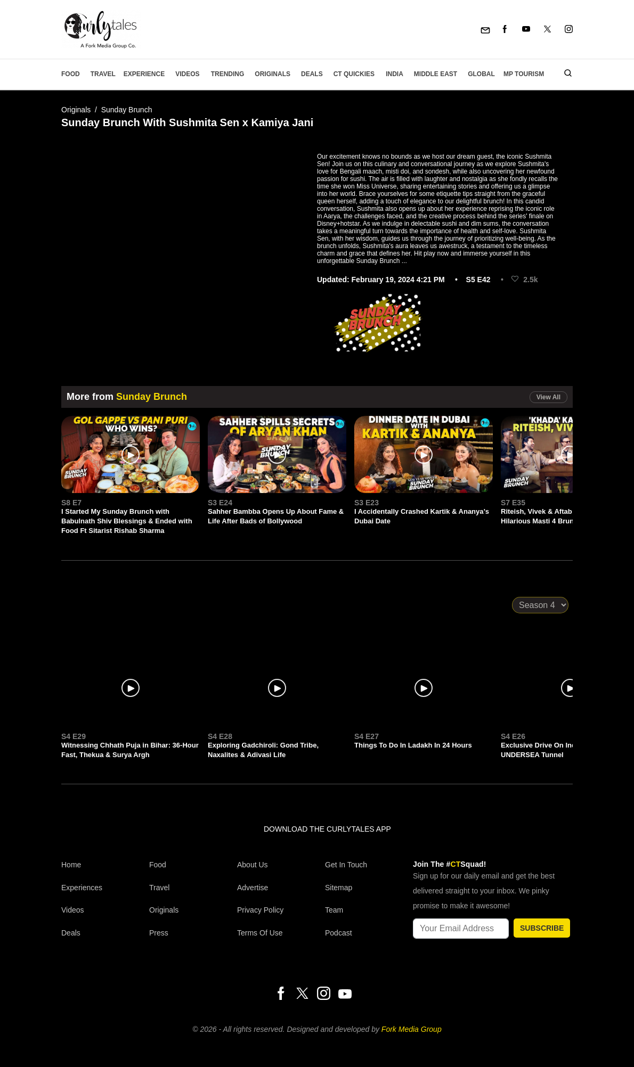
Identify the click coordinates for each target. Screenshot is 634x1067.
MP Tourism (523, 74)
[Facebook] (505, 29)
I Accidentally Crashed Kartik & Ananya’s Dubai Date (421, 516)
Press (158, 933)
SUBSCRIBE (542, 928)
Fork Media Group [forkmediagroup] (411, 1029)
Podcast (338, 933)
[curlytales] (93, 840)
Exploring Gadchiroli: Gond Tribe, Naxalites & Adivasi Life (263, 750)
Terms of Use (260, 933)
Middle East (435, 74)
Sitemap (338, 887)
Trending (228, 74)
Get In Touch (346, 864)
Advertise (252, 887)
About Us (252, 864)
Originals (272, 74)
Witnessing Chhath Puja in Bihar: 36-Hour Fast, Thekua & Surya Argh (130, 750)
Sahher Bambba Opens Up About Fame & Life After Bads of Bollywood (276, 516)
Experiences (81, 887)
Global (481, 74)
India (394, 74)
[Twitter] (547, 29)
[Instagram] (569, 29)
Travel (103, 74)
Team (334, 910)
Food (70, 74)
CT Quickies (354, 74)
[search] (564, 74)
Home (71, 864)
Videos (187, 74)
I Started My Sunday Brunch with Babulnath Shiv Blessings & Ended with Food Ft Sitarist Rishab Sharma (126, 521)
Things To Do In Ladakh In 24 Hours (413, 745)
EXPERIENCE (144, 74)
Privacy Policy (260, 910)
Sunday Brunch (126, 109)
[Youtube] (526, 29)
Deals (312, 74)
